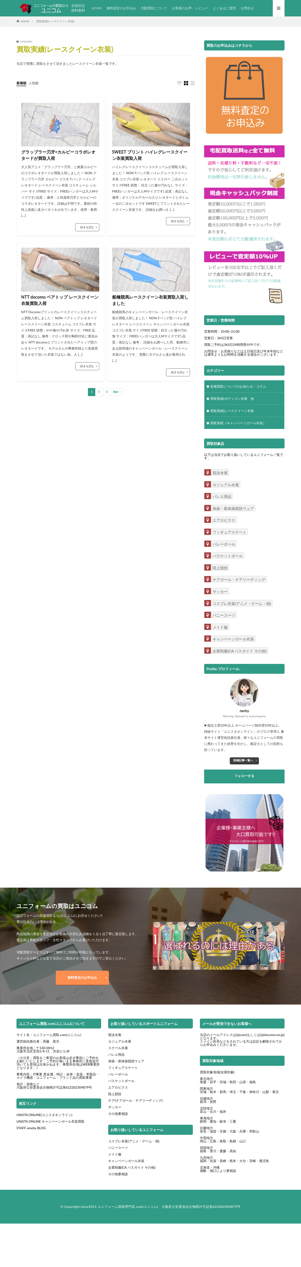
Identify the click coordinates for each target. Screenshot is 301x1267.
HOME (97, 8)
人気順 (34, 83)
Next (115, 392)
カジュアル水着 (119, 1041)
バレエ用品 (116, 1054)
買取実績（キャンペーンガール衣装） (238, 423)
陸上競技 (114, 1094)
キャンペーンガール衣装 (126, 1161)
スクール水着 (118, 1048)
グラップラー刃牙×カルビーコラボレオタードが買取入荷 (58, 155)
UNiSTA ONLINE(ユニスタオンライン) (44, 1115)
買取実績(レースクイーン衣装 (232, 411)
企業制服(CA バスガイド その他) (131, 1167)
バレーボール (118, 1074)
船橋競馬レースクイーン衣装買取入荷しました (150, 300)
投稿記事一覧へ (243, 760)
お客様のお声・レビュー (190, 8)
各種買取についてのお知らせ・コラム (238, 386)
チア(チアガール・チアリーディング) (135, 1100)
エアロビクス (118, 1087)
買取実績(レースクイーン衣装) (55, 21)
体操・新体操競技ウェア (126, 1061)
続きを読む (87, 227)
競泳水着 (114, 1035)
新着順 (21, 83)
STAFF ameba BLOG (31, 1128)
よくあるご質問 (224, 8)
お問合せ (247, 8)
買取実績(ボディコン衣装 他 (232, 399)
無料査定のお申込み (121, 8)
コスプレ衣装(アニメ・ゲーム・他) (133, 1141)
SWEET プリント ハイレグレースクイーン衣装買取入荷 (149, 155)
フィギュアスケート (123, 1068)
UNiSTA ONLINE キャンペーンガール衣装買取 (50, 1121)
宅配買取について (154, 8)
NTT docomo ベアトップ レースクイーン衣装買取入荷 (60, 300)
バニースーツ (118, 1148)
